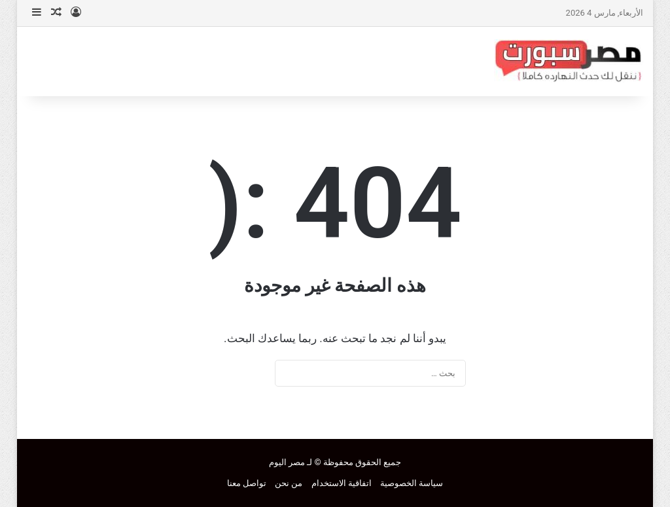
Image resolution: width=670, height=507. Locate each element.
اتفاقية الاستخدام (341, 483)
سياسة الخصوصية (411, 483)
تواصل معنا (246, 483)
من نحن (288, 483)
